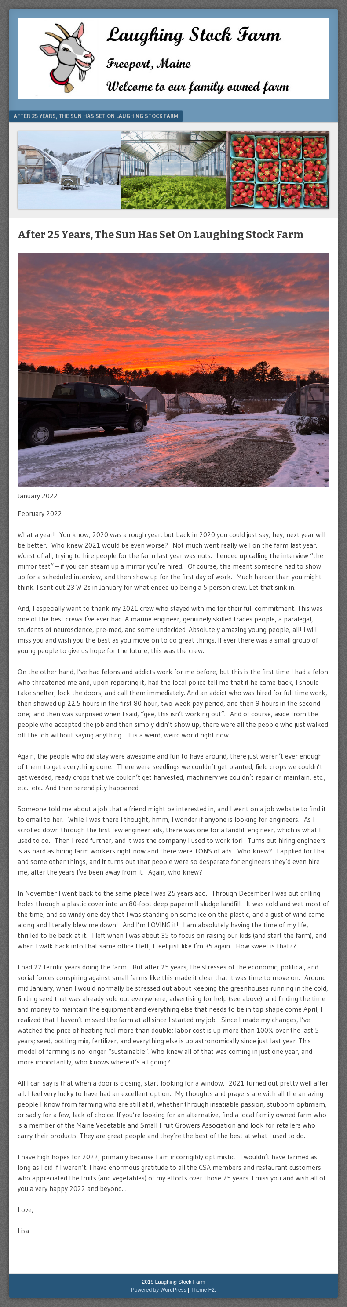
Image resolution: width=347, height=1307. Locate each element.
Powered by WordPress (158, 1290)
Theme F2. (203, 1290)
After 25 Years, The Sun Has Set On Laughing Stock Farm (96, 116)
